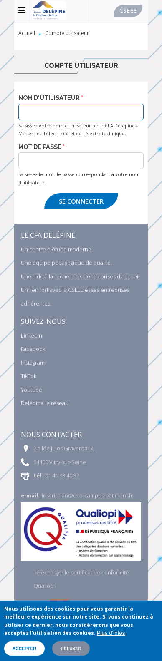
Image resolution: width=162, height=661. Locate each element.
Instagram (33, 362)
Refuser (71, 648)
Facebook (33, 349)
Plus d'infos (111, 633)
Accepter (24, 648)
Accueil (26, 33)
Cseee (128, 11)
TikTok (28, 376)
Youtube (31, 389)
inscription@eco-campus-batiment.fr (87, 495)
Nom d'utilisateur (49, 97)
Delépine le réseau (44, 403)
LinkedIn (31, 335)
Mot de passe (39, 147)
